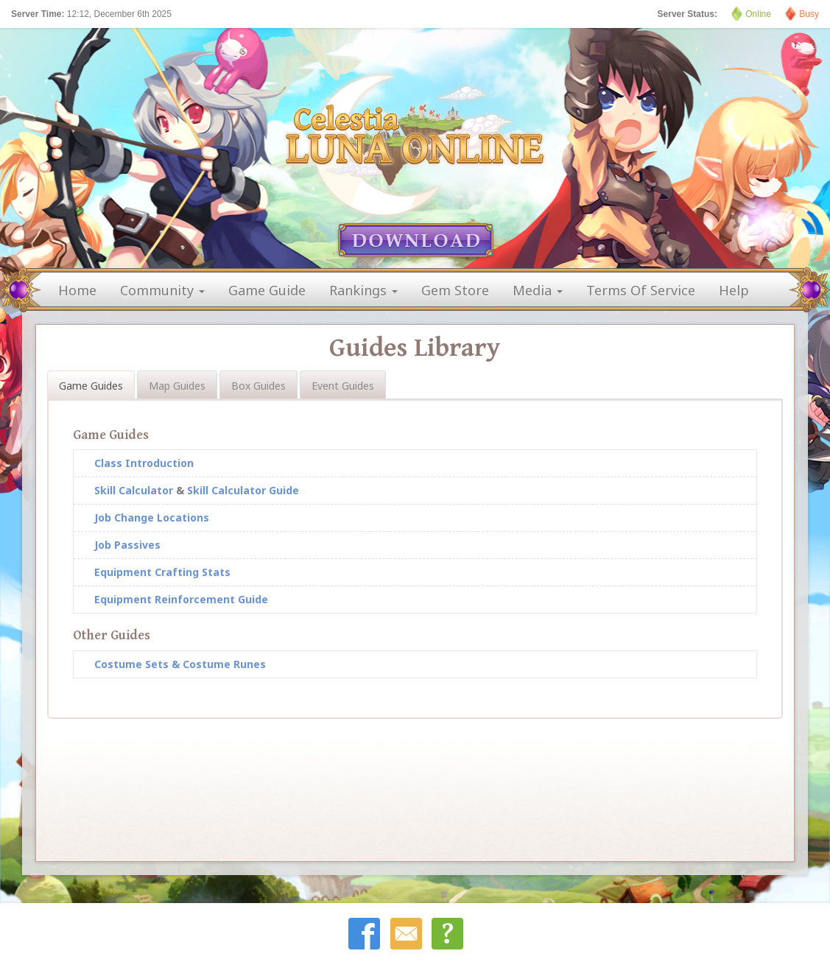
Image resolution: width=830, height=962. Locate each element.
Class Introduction (144, 463)
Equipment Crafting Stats (162, 572)
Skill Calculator (133, 490)
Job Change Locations (151, 517)
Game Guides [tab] (91, 386)
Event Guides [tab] (343, 386)
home (77, 290)
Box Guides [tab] (258, 386)
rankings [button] (363, 290)
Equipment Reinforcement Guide (181, 599)
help (734, 290)
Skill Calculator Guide (243, 490)
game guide (267, 290)
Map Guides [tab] (177, 386)
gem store (455, 290)
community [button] (162, 290)
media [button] (538, 290)
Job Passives (127, 545)
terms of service (640, 290)
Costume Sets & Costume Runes (180, 664)
